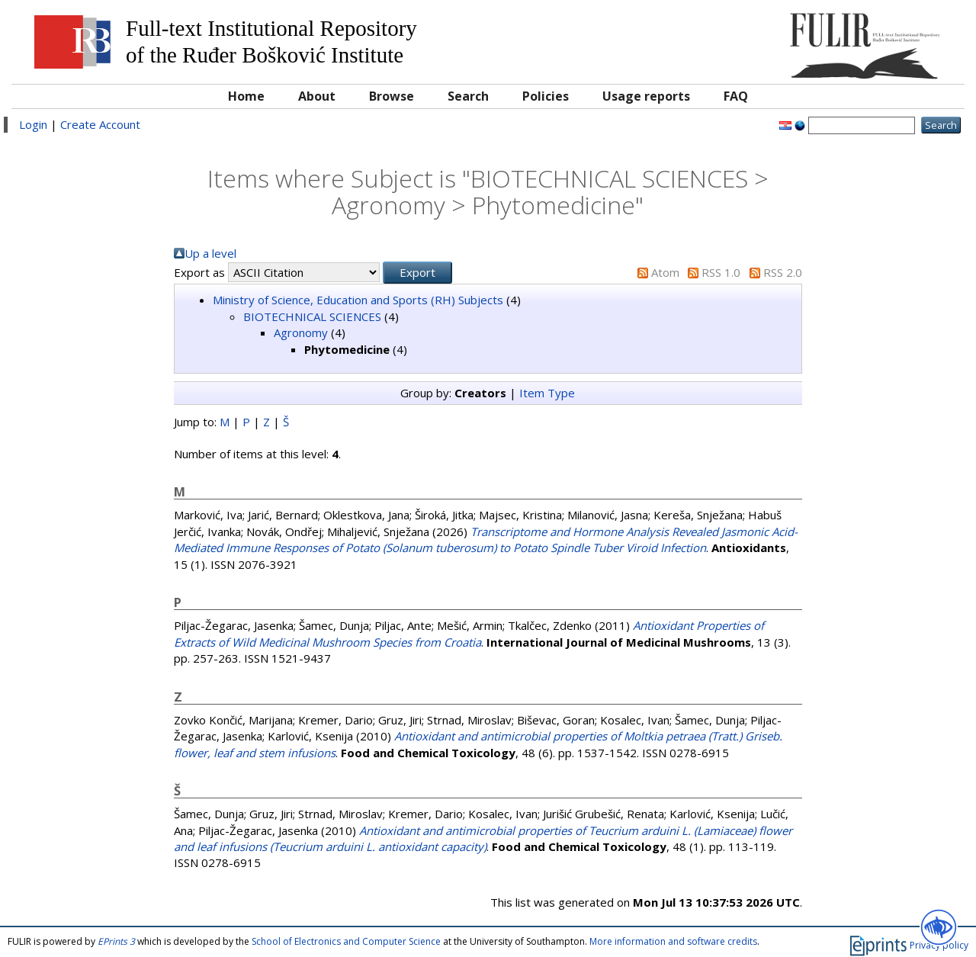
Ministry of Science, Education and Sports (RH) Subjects (358, 299)
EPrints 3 (116, 941)
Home (246, 96)
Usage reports (646, 96)
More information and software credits (673, 941)
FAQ (736, 96)
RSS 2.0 (782, 272)
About (317, 96)
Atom (665, 272)
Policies (545, 96)
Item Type (547, 392)
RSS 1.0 (721, 272)
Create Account (100, 124)
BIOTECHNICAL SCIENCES (312, 316)
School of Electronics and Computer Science (346, 941)
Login (33, 124)
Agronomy (301, 332)
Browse (391, 96)
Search (468, 96)
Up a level (210, 253)
